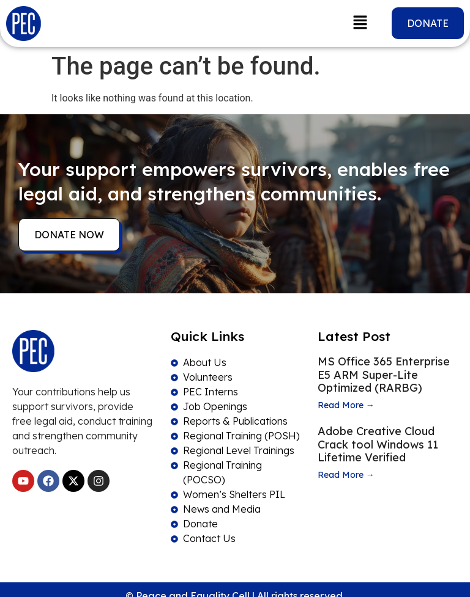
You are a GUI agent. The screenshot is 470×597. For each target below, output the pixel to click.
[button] (360, 23)
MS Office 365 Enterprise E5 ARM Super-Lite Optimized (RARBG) (384, 374)
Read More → (346, 405)
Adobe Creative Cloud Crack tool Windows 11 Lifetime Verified (378, 444)
